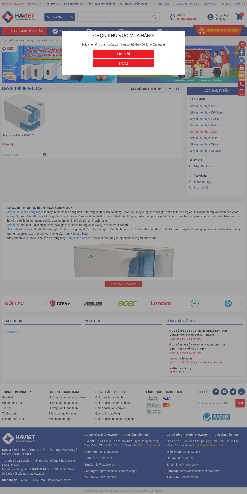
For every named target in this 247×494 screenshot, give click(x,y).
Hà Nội (123, 54)
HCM (123, 63)
